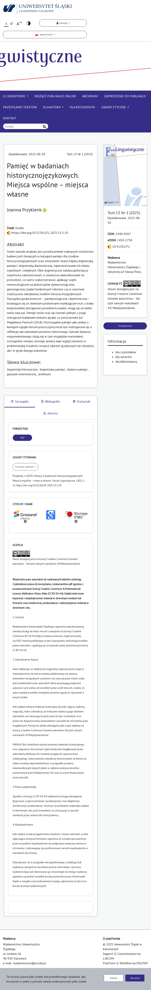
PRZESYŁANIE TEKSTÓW (20, 107)
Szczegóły (20, 401)
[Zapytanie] (25, 126)
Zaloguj (62, 22)
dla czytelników (125, 352)
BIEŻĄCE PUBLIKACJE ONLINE (55, 96)
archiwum (44, 374)
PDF (22, 437)
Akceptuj (135, 977)
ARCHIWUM (90, 96)
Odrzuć (113, 977)
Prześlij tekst (125, 325)
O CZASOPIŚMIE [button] (14, 96)
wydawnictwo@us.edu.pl (29, 963)
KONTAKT (9, 118)
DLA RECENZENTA (82, 107)
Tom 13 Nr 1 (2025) (80, 154)
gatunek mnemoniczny (21, 374)
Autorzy (50, 413)
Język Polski (44, 34)
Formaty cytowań (24, 466)
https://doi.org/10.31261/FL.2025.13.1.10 (37, 233)
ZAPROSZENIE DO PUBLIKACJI (125, 96)
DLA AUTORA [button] (52, 107)
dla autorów (123, 357)
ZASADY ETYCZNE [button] (114, 107)
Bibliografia (50, 401)
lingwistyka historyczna (22, 369)
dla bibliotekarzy (126, 361)
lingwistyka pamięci (52, 369)
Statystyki (81, 401)
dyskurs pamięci (77, 369)
